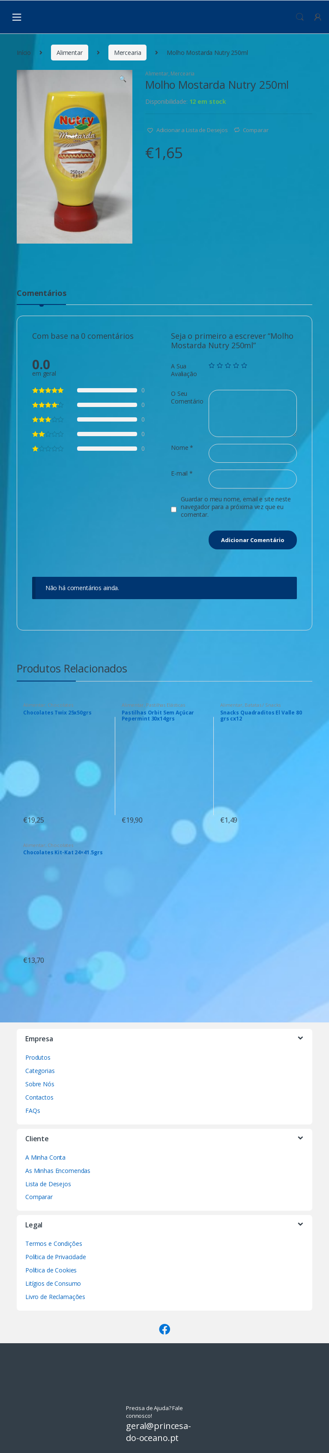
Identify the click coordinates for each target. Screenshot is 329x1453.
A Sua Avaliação (184, 370)
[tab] (41, 296)
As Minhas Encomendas (57, 1171)
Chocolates (60, 705)
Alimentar (70, 52)
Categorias (40, 1071)
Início (24, 52)
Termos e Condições (53, 1243)
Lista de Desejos (48, 1184)
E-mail (182, 473)
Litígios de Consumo (53, 1283)
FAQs (32, 1110)
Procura (300, 17)
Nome (182, 448)
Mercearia (127, 52)
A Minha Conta (45, 1157)
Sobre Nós (39, 1084)
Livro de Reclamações (55, 1297)
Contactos (39, 1097)
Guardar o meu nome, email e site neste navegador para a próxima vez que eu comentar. (236, 506)
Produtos (38, 1057)
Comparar (256, 130)
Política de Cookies (51, 1270)
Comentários (41, 293)
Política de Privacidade (55, 1257)
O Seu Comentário (187, 397)
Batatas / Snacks (263, 705)
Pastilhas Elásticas (165, 705)
